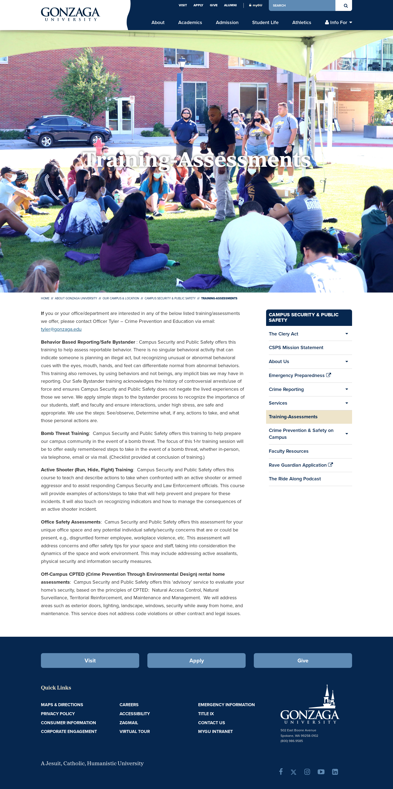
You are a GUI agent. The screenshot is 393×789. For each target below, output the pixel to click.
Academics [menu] (190, 22)
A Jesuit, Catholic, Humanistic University (92, 764)
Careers (129, 705)
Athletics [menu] (301, 22)
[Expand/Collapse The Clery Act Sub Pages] (346, 334)
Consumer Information (68, 723)
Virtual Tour (135, 731)
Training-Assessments (293, 416)
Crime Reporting (286, 389)
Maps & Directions (62, 705)
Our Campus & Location (121, 298)
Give (214, 5)
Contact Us (211, 723)
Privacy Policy (58, 714)
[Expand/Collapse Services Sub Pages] (346, 403)
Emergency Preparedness (300, 377)
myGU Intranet (215, 731)
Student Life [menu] (265, 22)
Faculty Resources (289, 452)
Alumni (230, 5)
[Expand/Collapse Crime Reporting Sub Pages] (346, 389)
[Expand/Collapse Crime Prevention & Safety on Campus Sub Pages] (346, 434)
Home (45, 298)
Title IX (206, 714)
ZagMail (129, 723)
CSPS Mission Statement (296, 347)
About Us (279, 361)
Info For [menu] (338, 22)
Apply (198, 5)
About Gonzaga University (76, 298)
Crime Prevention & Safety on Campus (301, 434)
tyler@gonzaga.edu (61, 329)
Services (278, 403)
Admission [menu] (227, 22)
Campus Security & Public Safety (170, 298)
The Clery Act (283, 333)
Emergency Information (226, 705)
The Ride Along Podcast (295, 478)
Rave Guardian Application (301, 466)
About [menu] (158, 22)
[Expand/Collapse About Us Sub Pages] (346, 362)
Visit (183, 5)
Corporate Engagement (69, 731)
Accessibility (135, 714)
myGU (255, 5)
